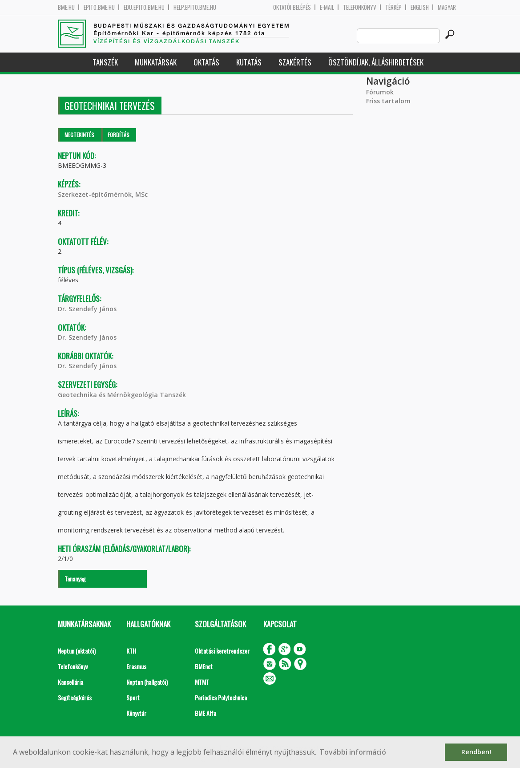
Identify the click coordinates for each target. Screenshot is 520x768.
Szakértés (294, 62)
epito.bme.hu (99, 7)
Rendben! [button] (476, 752)
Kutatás (249, 62)
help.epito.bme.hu (194, 7)
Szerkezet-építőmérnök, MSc (103, 194)
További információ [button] (352, 752)
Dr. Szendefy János (87, 309)
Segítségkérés (75, 697)
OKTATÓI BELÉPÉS (292, 7)
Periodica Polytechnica (221, 697)
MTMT (202, 682)
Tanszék (105, 62)
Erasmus (136, 666)
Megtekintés (79, 134)
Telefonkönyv (359, 7)
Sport (133, 697)
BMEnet (204, 666)
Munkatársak (156, 62)
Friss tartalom (388, 101)
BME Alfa (205, 713)
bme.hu (66, 7)
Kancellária (70, 682)
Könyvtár (136, 713)
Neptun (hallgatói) (147, 682)
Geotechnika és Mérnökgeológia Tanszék (122, 394)
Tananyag (75, 578)
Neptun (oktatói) (77, 650)
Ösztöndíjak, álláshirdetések (375, 62)
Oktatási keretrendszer (222, 650)
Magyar (447, 7)
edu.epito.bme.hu (144, 7)
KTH (131, 650)
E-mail (327, 7)
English (420, 7)
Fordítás (118, 134)
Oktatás (206, 62)
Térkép (393, 7)
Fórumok (380, 92)
